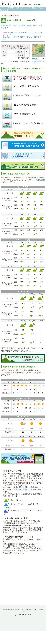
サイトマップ (16, 609)
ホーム (3, 8)
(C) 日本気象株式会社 (23, 615)
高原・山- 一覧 (25, 8)
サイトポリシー (26, 609)
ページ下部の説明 (37, 180)
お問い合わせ (6, 609)
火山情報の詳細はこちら (24, 489)
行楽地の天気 (13, 8)
